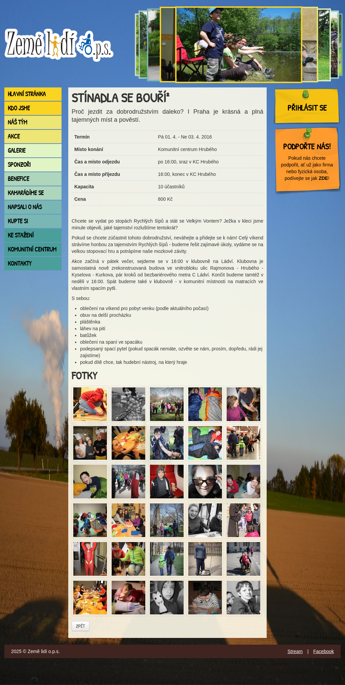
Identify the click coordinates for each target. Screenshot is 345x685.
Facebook (323, 651)
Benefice (18, 179)
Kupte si (18, 221)
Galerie (17, 150)
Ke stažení (21, 235)
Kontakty (20, 263)
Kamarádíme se (26, 193)
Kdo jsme (19, 108)
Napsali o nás (25, 207)
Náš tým (17, 122)
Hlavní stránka (27, 94)
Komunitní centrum (32, 249)
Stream (295, 651)
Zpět (80, 626)
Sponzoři (19, 164)
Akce (14, 136)
